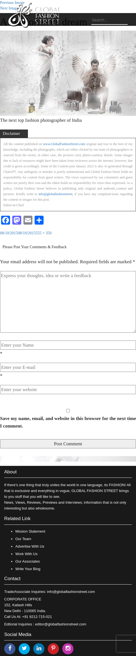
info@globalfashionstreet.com (71, 592)
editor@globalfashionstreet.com (60, 624)
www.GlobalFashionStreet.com (64, 144)
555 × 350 (44, 233)
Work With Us (26, 554)
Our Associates (27, 561)
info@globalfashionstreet (56, 194)
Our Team (23, 539)
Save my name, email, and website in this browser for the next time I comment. (68, 422)
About (10, 471)
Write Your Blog (27, 569)
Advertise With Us (29, 546)
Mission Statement (30, 531)
